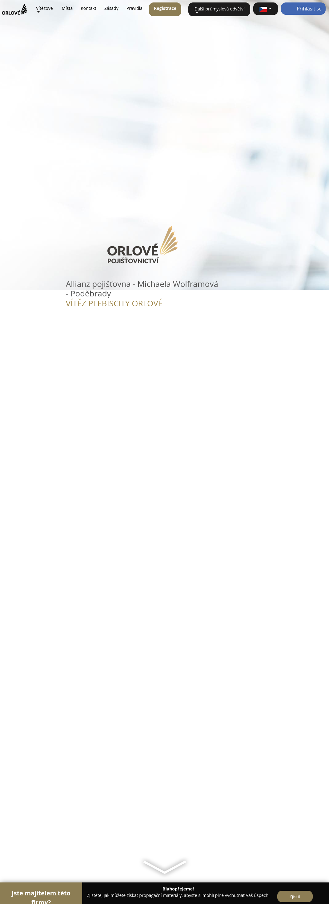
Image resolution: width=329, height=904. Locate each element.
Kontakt (88, 8)
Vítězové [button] (44, 8)
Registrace (165, 8)
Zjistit (295, 896)
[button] (265, 8)
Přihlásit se (303, 8)
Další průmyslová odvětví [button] (220, 9)
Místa (67, 8)
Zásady (111, 8)
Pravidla (134, 8)
